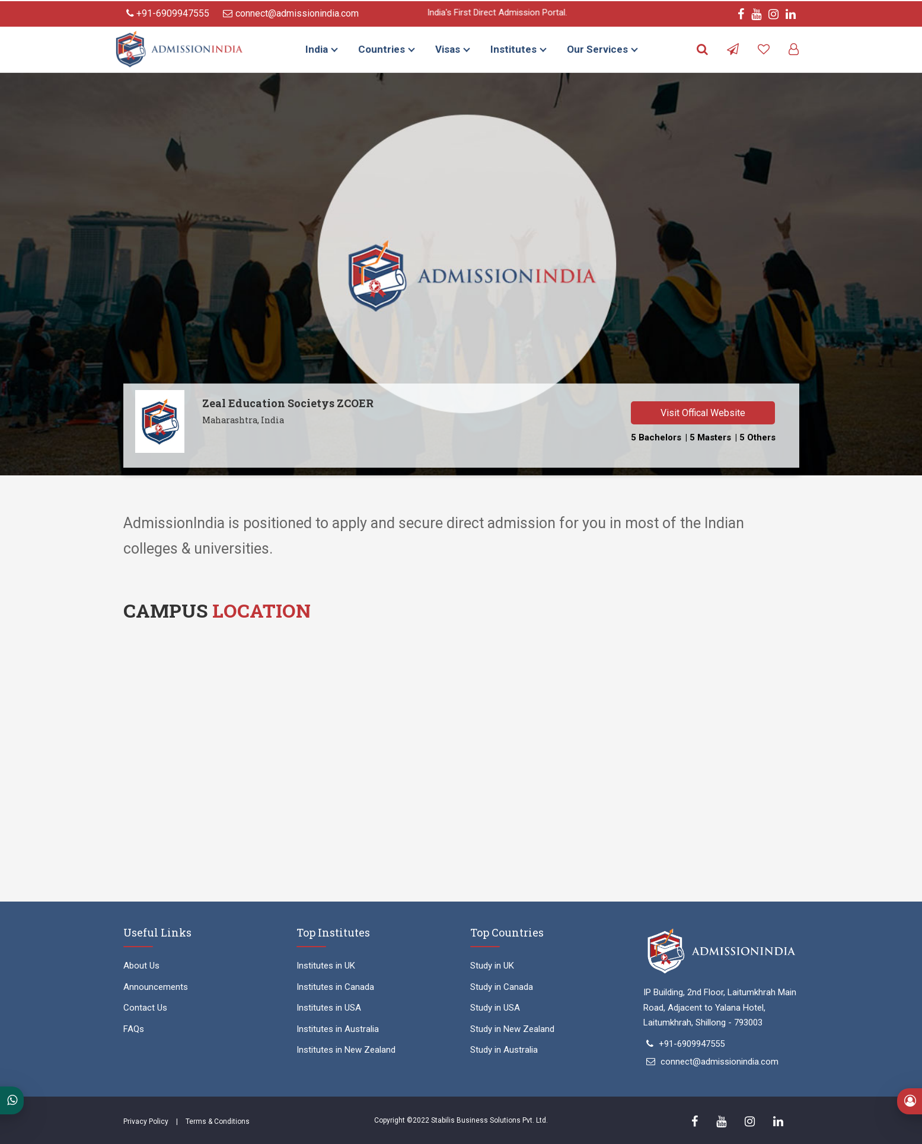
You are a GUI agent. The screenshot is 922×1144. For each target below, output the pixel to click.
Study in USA (495, 1007)
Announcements (155, 987)
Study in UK (492, 965)
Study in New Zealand (512, 1029)
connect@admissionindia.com (291, 13)
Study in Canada (501, 987)
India (316, 49)
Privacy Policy (145, 1121)
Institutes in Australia (337, 1029)
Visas (447, 49)
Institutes (513, 49)
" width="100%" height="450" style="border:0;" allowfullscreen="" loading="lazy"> (461, 763)
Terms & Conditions (218, 1121)
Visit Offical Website (703, 412)
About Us (141, 965)
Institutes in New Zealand (345, 1049)
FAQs (133, 1029)
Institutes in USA (328, 1007)
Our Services (597, 49)
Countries (381, 49)
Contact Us (145, 1007)
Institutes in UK (325, 965)
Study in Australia (504, 1049)
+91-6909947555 (167, 13)
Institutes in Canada (335, 987)
